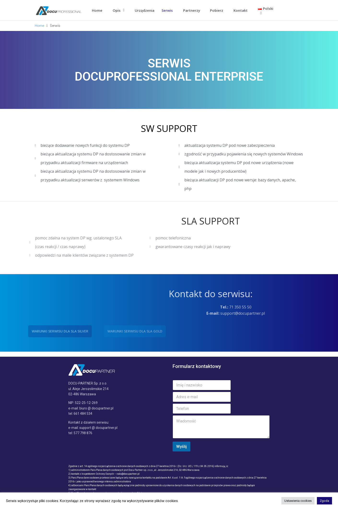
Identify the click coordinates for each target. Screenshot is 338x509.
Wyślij (181, 446)
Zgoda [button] (324, 501)
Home (39, 26)
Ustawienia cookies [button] (298, 501)
